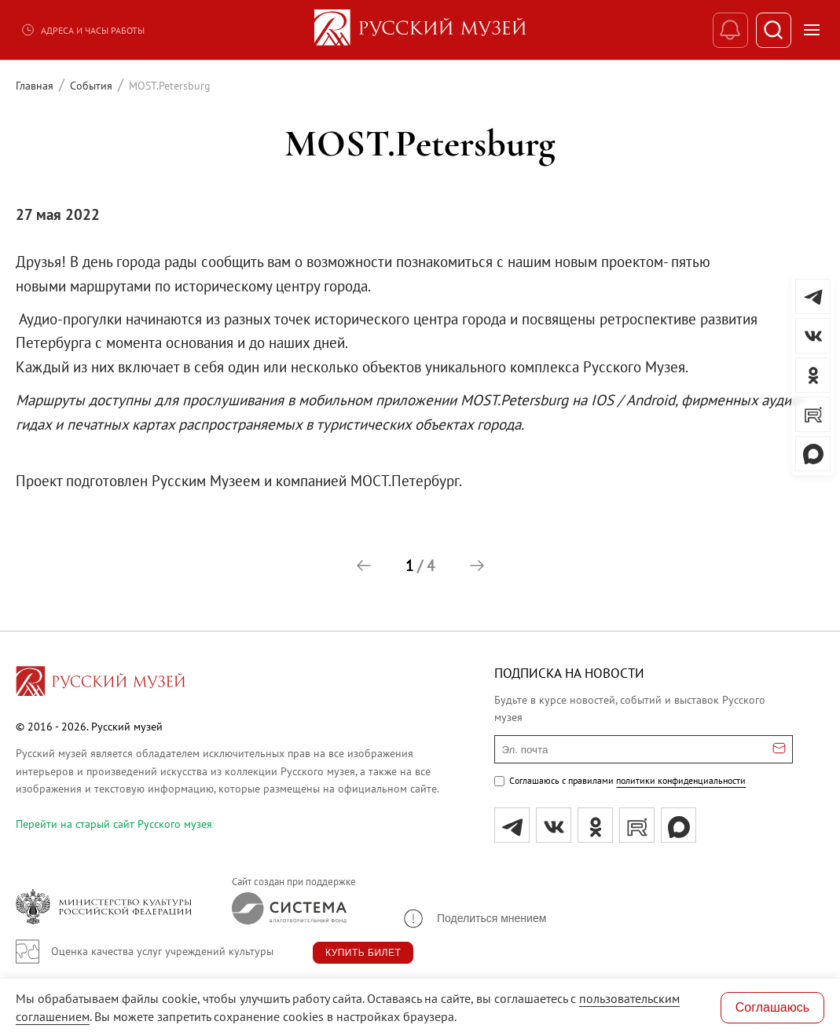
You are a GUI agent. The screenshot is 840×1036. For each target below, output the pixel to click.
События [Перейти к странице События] (91, 86)
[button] (363, 565)
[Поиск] (773, 30)
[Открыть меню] (811, 30)
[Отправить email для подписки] (779, 749)
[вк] (553, 825)
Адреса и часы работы (82, 30)
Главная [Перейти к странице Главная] (34, 86)
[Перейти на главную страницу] (100, 683)
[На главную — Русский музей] (420, 29)
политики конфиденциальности (681, 780)
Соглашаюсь (772, 1007)
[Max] (678, 825)
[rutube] (637, 825)
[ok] (595, 825)
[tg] (512, 825)
